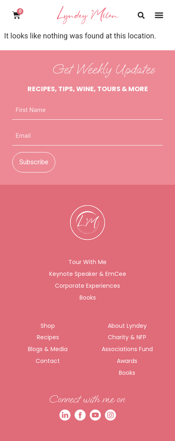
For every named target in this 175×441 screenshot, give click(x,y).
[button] (159, 15)
